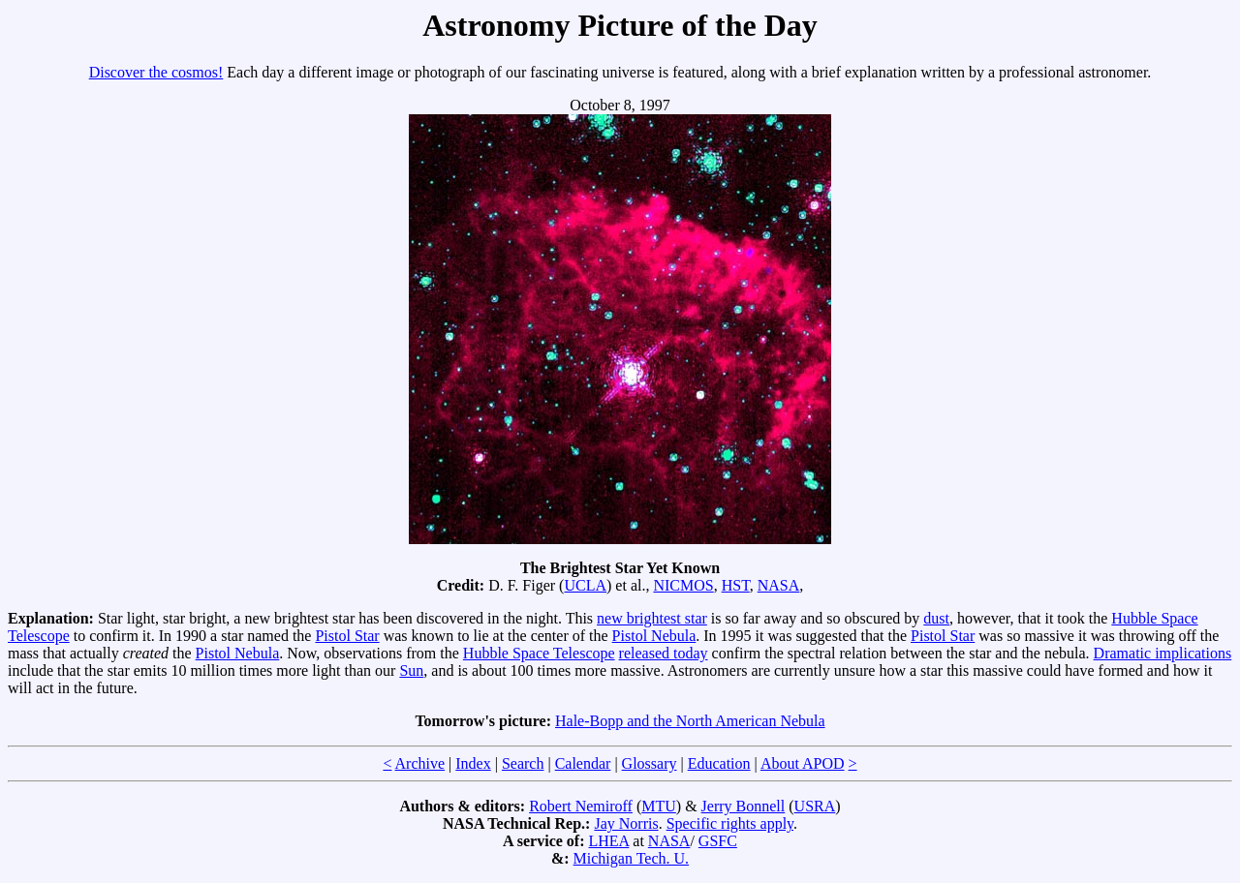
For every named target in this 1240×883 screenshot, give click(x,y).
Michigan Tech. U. (631, 858)
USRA (815, 806)
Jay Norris (626, 823)
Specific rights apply (729, 823)
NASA (779, 585)
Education (719, 763)
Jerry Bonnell (743, 806)
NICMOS (683, 585)
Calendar (583, 763)
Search (523, 763)
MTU (658, 806)
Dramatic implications (1163, 653)
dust (936, 618)
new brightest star (652, 618)
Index (472, 763)
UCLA (585, 585)
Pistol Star (347, 635)
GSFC (717, 841)
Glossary (649, 763)
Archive (420, 763)
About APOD (802, 763)
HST (736, 585)
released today (663, 653)
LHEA (609, 841)
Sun (411, 670)
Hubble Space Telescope (539, 653)
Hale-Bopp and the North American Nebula (690, 721)
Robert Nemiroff (581, 806)
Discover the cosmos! (156, 72)
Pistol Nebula (654, 635)
